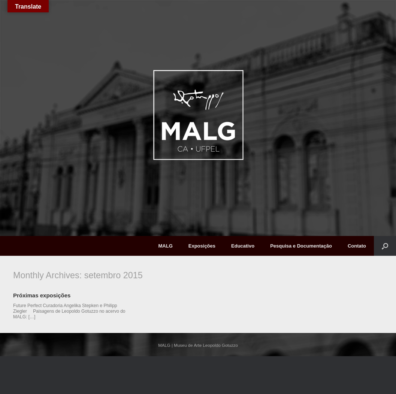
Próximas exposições (41, 295)
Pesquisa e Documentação (301, 246)
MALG (165, 246)
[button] (385, 246)
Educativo (242, 246)
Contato (357, 246)
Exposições (201, 246)
